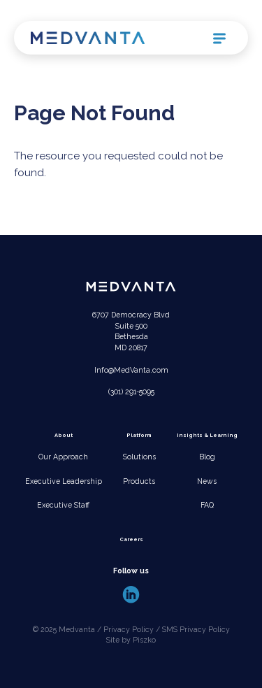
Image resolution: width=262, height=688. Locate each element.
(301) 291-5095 (131, 391)
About (63, 435)
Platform (139, 435)
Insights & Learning (207, 435)
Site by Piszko (131, 640)
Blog (207, 456)
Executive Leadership (63, 481)
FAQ (207, 505)
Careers (131, 539)
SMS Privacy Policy (196, 629)
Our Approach (63, 456)
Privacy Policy (128, 629)
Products (139, 481)
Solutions (139, 456)
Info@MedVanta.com (131, 370)
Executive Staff (63, 505)
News (207, 481)
